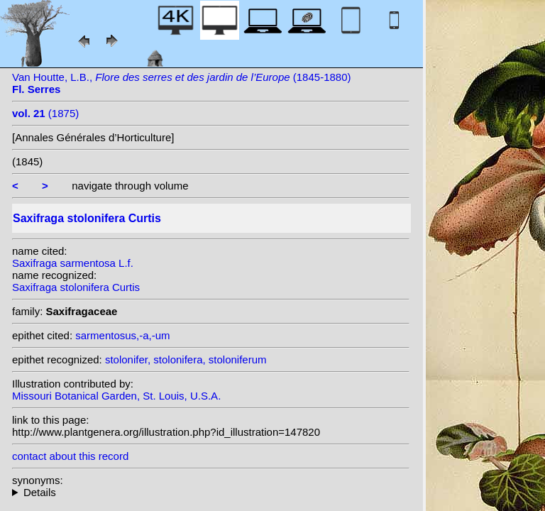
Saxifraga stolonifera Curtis (76, 287)
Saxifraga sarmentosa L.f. (72, 263)
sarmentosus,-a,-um (122, 335)
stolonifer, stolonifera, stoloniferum (186, 359)
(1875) (45, 113)
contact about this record (70, 456)
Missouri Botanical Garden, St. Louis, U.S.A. (116, 396)
